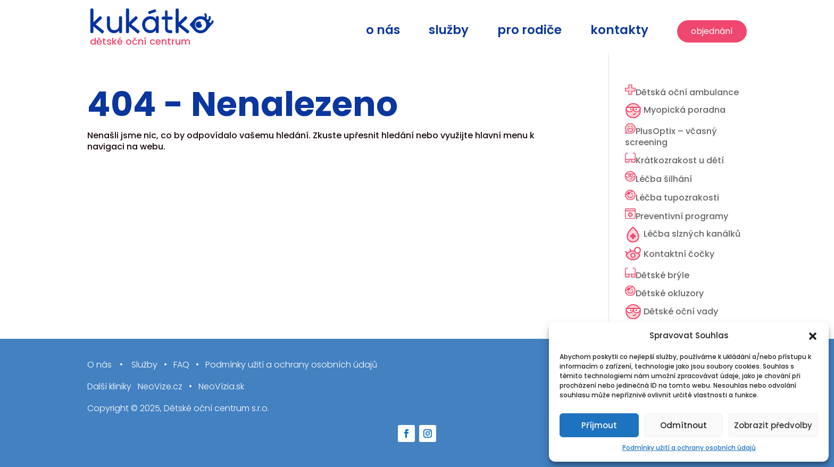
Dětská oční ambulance (687, 92)
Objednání (712, 31)
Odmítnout (683, 425)
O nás (383, 32)
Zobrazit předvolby (773, 425)
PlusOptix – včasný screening (671, 136)
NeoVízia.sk (221, 387)
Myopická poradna (684, 110)
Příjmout (599, 425)
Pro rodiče (529, 32)
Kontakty (619, 32)
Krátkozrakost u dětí (680, 160)
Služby (449, 32)
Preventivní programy (682, 216)
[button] (812, 336)
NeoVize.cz (160, 387)
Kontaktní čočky (679, 254)
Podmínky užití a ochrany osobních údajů (689, 447)
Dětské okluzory (670, 293)
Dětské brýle (662, 275)
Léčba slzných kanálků (692, 234)
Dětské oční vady (681, 311)
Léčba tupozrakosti (677, 197)
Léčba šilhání (664, 179)
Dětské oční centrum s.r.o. (216, 408)
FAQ (181, 365)
